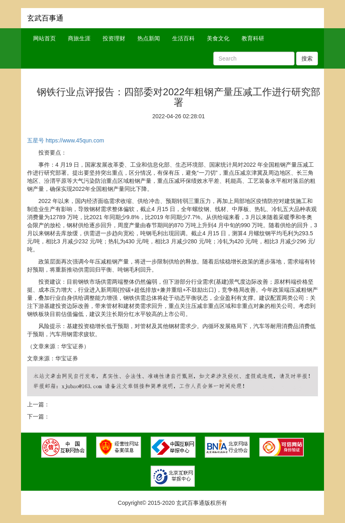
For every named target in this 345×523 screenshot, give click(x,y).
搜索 (307, 58)
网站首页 (44, 38)
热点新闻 (148, 38)
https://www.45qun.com (75, 140)
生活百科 (183, 38)
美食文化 (218, 38)
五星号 (35, 140)
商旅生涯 (79, 38)
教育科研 (253, 38)
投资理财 (114, 38)
